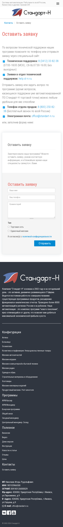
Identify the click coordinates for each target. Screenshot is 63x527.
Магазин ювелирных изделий (14, 385)
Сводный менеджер (10, 418)
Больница (6, 342)
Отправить (45, 243)
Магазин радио (8, 368)
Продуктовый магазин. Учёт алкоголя (18, 390)
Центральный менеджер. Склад (15, 422)
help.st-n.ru (25, 78)
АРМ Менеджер (8, 405)
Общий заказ (7, 414)
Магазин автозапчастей (12, 355)
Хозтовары (6, 381)
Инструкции (7, 446)
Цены (4, 459)
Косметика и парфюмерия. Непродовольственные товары (26, 351)
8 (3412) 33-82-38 (48, 61)
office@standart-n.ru (43, 116)
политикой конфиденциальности (37, 236)
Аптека (5, 337)
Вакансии (6, 433)
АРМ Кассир (7, 400)
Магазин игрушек (9, 359)
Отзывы (5, 455)
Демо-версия (7, 442)
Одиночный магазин (18, 231)
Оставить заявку (9, 470)
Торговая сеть (16, 227)
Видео (4, 437)
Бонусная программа (11, 409)
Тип (9, 223)
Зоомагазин (7, 346)
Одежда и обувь (8, 372)
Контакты (8, 23)
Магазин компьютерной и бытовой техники (20, 364)
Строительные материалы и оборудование (20, 377)
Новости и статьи (9, 450)
